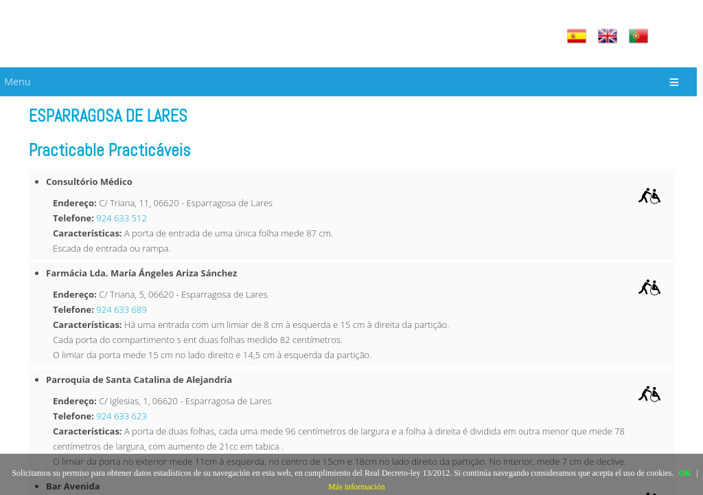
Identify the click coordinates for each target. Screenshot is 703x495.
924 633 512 (121, 218)
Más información (356, 487)
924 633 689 (121, 309)
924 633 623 (121, 416)
